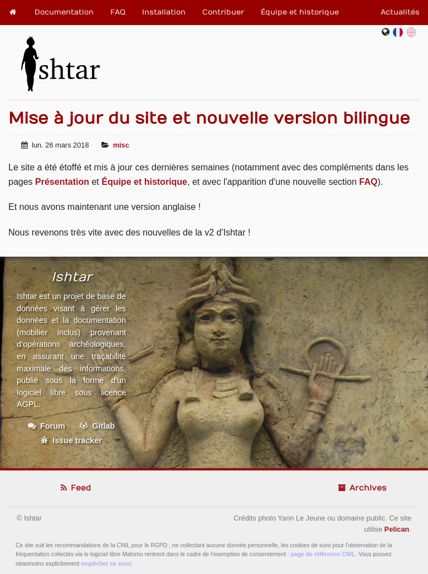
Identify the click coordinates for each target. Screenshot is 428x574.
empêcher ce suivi (106, 564)
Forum (46, 425)
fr (400, 32)
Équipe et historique (300, 12)
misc (121, 145)
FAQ (117, 12)
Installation (164, 12)
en (411, 32)
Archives (361, 488)
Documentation (64, 12)
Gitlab (97, 425)
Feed (75, 488)
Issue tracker (71, 440)
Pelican (397, 529)
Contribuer (223, 12)
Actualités (400, 12)
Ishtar (60, 59)
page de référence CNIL (323, 554)
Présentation (62, 182)
